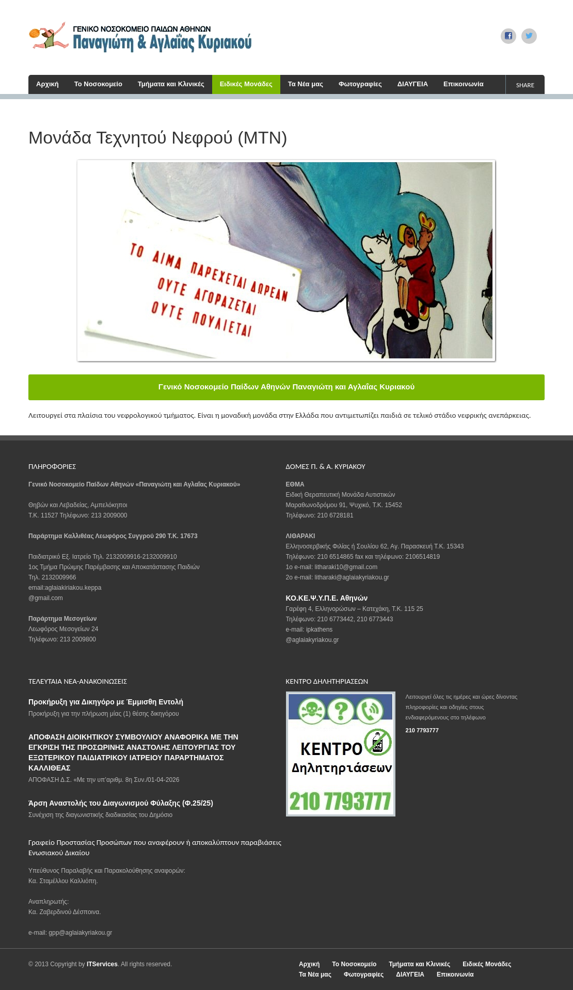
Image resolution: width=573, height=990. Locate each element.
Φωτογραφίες (360, 84)
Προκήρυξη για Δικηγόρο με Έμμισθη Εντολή (105, 702)
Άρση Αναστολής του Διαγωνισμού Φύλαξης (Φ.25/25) (120, 803)
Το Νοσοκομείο (98, 84)
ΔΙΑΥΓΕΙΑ (412, 84)
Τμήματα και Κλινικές (171, 84)
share (525, 85)
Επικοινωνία (463, 84)
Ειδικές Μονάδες (246, 84)
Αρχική (47, 84)
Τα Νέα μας (305, 84)
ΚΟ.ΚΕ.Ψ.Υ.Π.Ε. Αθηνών (327, 598)
